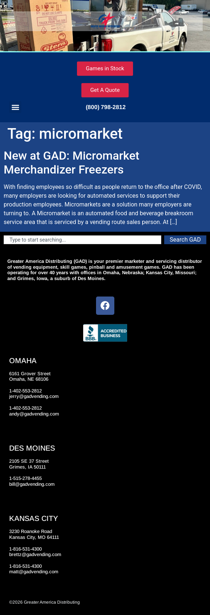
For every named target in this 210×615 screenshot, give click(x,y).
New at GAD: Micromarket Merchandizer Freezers (71, 162)
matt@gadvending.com (33, 571)
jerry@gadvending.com (34, 396)
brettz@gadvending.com (35, 554)
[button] (15, 107)
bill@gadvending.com (32, 484)
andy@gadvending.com (34, 414)
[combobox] (82, 239)
